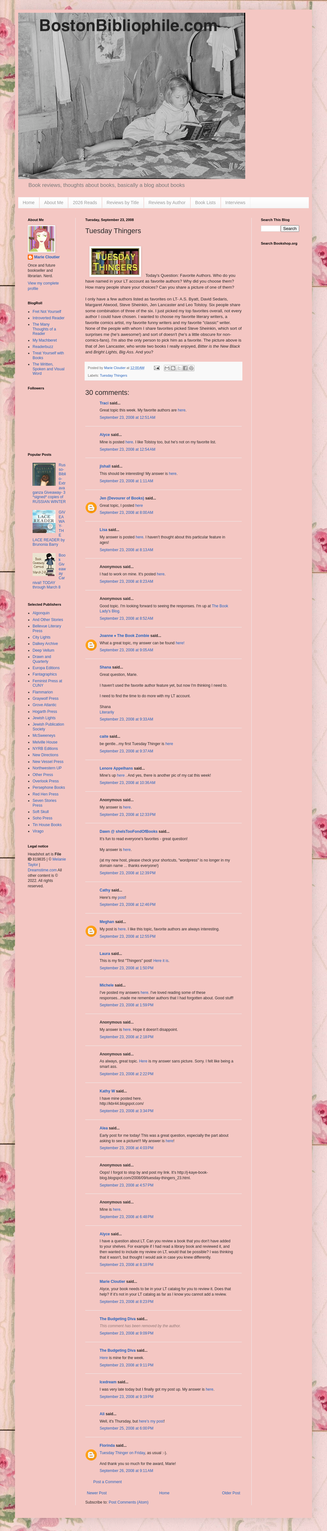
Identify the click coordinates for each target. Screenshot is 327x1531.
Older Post (231, 1493)
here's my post (151, 1421)
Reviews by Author (167, 202)
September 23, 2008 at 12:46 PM (128, 904)
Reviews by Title (123, 202)
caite (104, 736)
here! (180, 643)
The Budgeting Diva (118, 1319)
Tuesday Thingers (113, 375)
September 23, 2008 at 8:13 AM (126, 550)
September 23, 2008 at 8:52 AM (126, 618)
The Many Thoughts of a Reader (44, 329)
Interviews (235, 202)
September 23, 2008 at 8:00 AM (126, 512)
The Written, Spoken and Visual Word (49, 369)
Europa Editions (46, 668)
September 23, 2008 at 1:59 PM (126, 1005)
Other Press (43, 775)
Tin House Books (47, 825)
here (182, 410)
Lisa (103, 530)
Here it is (160, 960)
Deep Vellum (43, 650)
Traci (104, 403)
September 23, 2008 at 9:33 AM (126, 719)
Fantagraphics (45, 674)
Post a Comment (107, 1482)
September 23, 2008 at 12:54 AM (127, 449)
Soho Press (42, 818)
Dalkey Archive (45, 643)
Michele (107, 985)
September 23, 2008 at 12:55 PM (128, 936)
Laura (105, 953)
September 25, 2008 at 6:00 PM (126, 1428)
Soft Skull (41, 812)
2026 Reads (85, 202)
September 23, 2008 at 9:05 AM (126, 650)
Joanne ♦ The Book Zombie (124, 635)
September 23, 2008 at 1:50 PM (126, 968)
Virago (38, 831)
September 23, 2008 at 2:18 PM (126, 1037)
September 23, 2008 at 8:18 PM (126, 1264)
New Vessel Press (48, 761)
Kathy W (107, 1091)
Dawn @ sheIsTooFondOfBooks (128, 831)
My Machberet (45, 340)
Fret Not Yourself (47, 311)
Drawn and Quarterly (42, 659)
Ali (102, 1414)
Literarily (107, 712)
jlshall (105, 466)
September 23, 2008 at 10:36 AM (127, 782)
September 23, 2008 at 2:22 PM (126, 1074)
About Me (53, 202)
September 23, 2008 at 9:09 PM (126, 1333)
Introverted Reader (49, 318)
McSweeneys (44, 735)
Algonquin (41, 613)
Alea (104, 1128)
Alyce (105, 435)
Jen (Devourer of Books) (122, 498)
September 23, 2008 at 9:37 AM (126, 751)
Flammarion (43, 692)
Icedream (108, 1382)
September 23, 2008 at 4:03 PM (126, 1148)
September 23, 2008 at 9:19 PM (126, 1396)
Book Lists (205, 202)
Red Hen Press (45, 794)
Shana (105, 667)
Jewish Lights (44, 718)
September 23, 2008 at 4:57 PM (126, 1185)
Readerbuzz (43, 346)
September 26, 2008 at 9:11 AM (126, 1470)
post (121, 897)
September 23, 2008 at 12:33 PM (128, 814)
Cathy (105, 890)
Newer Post (97, 1493)
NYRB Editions (45, 748)
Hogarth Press (45, 711)
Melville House (45, 742)
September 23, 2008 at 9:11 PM (126, 1365)
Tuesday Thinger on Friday (122, 1453)
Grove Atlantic (45, 705)
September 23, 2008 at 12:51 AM (127, 417)
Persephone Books (49, 787)
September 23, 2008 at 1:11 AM (126, 481)
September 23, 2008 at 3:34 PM (126, 1111)
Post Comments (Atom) (128, 1502)
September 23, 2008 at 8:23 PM (126, 1301)
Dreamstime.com (42, 870)
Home (28, 202)
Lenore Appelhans (116, 768)
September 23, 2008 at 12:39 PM (128, 873)
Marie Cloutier (112, 1281)
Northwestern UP (47, 768)
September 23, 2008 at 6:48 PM (126, 1217)
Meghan (107, 922)
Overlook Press (46, 781)
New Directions (45, 755)
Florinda (107, 1445)
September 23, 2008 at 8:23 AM (126, 581)
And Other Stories (48, 620)
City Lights (41, 637)
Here (143, 1061)
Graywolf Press (45, 698)
